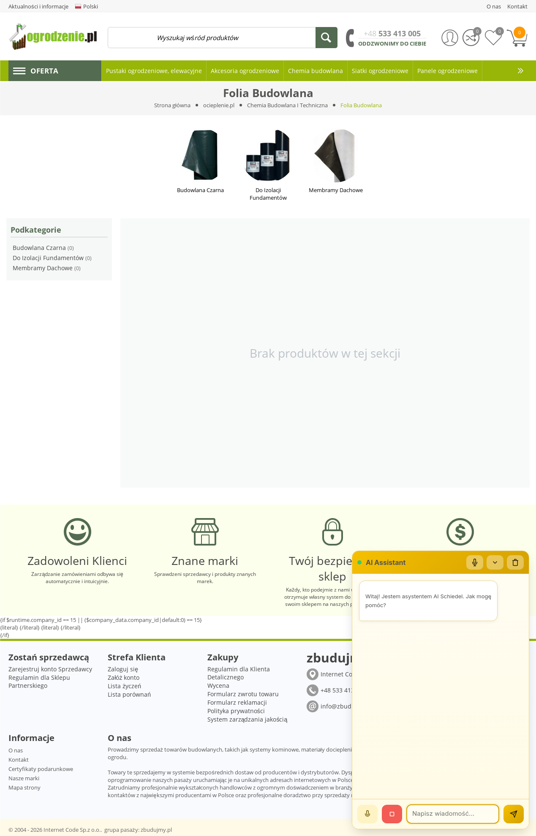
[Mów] (367, 814)
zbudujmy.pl (156, 829)
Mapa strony (24, 787)
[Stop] (392, 814)
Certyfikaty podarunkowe (40, 769)
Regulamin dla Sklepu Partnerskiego (39, 681)
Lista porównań (129, 694)
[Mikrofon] (474, 562)
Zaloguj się (123, 669)
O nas (15, 750)
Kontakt (18, 759)
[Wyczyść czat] (515, 562)
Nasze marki (23, 778)
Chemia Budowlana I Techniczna (287, 105)
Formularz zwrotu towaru (243, 694)
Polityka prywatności (236, 711)
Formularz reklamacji (237, 702)
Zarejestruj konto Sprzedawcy (50, 669)
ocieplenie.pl (218, 105)
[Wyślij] (513, 814)
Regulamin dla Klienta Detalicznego (238, 673)
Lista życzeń (124, 686)
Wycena (218, 685)
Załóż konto (123, 677)
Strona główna (172, 105)
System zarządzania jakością (247, 719)
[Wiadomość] (452, 814)
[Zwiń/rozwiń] (495, 562)
